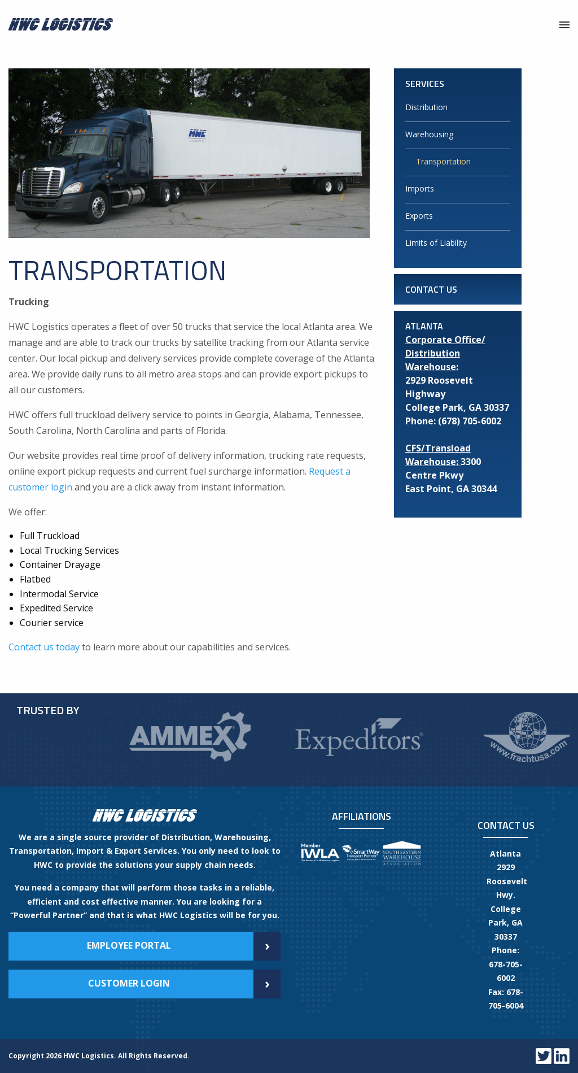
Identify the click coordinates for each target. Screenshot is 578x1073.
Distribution (426, 107)
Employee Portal (184, 946)
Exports (419, 215)
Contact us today (44, 647)
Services (424, 83)
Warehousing (429, 134)
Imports (419, 188)
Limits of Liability (436, 242)
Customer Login (184, 984)
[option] (189, 737)
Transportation (443, 161)
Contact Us (431, 289)
